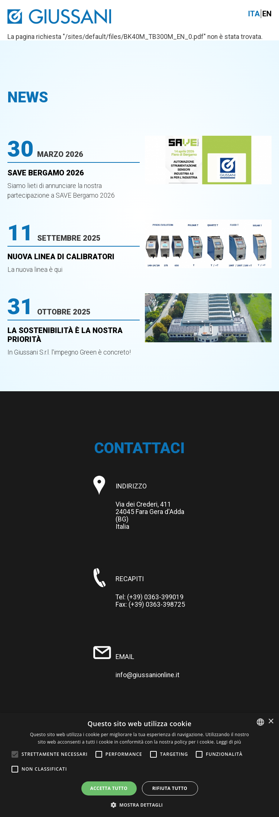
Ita (254, 13)
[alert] (139, 765)
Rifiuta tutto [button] (170, 788)
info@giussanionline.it (147, 675)
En (267, 13)
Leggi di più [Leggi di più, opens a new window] (228, 742)
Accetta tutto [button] (108, 788)
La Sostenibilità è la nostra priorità (65, 335)
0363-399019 (164, 597)
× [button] (270, 721)
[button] (139, 804)
